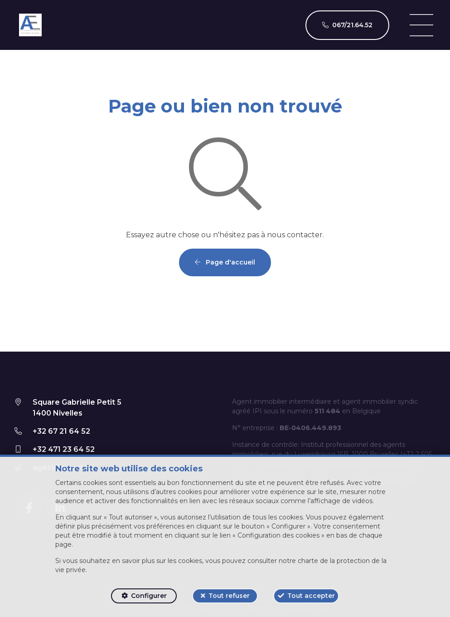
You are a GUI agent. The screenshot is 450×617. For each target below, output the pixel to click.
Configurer (149, 596)
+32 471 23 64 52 (64, 449)
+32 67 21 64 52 (61, 431)
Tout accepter (311, 596)
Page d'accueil (225, 262)
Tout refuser (229, 596)
